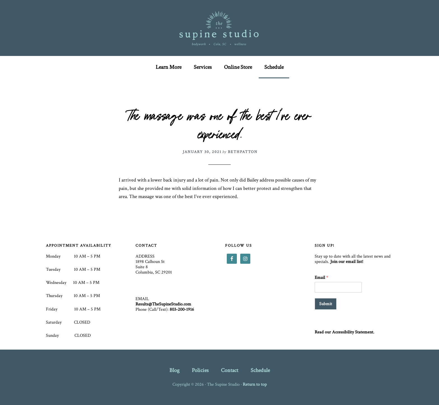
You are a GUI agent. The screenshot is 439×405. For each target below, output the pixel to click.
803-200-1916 (182, 309)
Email (321, 278)
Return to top (255, 384)
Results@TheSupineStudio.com (163, 304)
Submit (325, 304)
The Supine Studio (219, 28)
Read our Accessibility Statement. (344, 332)
